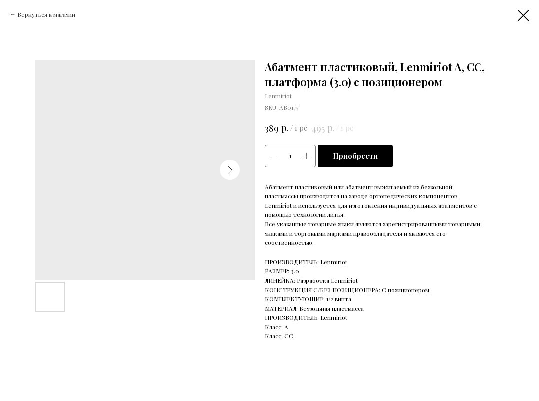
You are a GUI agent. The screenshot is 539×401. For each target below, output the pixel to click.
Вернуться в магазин (46, 14)
